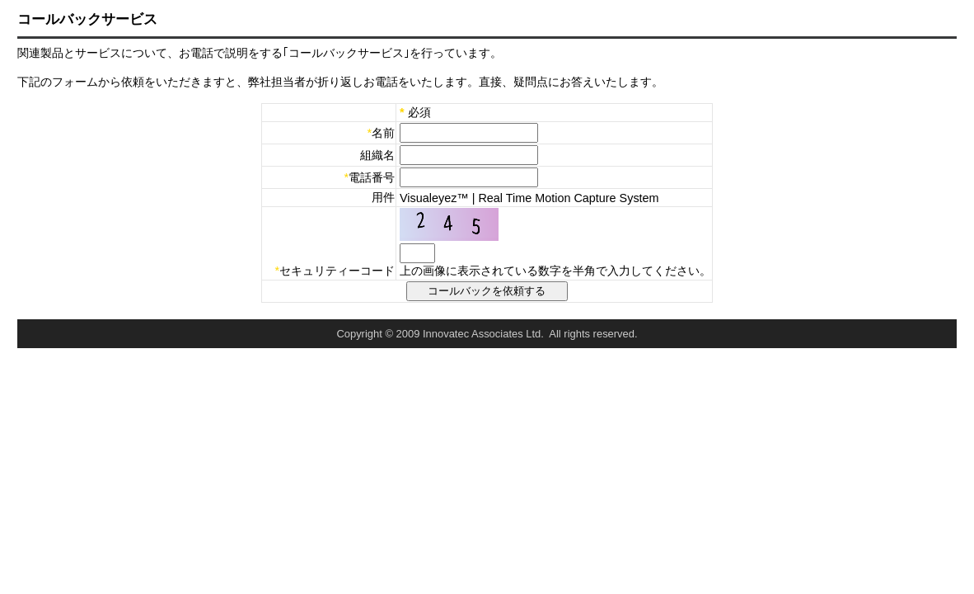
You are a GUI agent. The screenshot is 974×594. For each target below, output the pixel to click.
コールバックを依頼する (487, 291)
